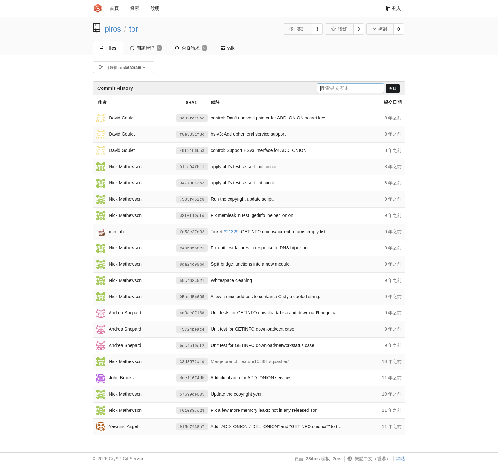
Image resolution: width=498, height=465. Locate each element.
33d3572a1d (192, 362)
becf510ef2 (192, 345)
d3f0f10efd (192, 215)
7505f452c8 (192, 199)
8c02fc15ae (192, 118)
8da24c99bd (192, 264)
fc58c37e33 (192, 232)
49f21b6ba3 (192, 150)
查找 (392, 88)
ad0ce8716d (192, 313)
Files (108, 48)
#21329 (231, 231)
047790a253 (192, 183)
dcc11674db (192, 378)
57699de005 (192, 394)
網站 (400, 458)
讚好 (339, 29)
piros (113, 29)
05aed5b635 (192, 297)
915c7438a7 (192, 427)
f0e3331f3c (192, 134)
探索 (134, 8)
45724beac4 (192, 329)
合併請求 (191, 48)
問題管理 (146, 48)
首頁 (114, 8)
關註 (297, 29)
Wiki (227, 48)
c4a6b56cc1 (192, 248)
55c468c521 (192, 280)
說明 (155, 8)
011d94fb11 (192, 167)
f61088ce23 (192, 410)
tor (133, 29)
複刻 (380, 29)
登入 (393, 8)
